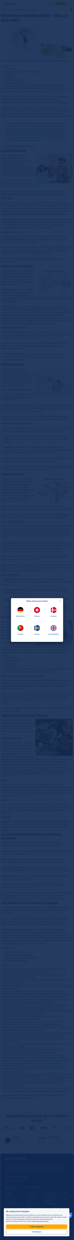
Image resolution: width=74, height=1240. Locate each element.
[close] (60, 601)
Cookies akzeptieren (37, 1227)
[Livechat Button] (69, 1215)
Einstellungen (36, 1232)
